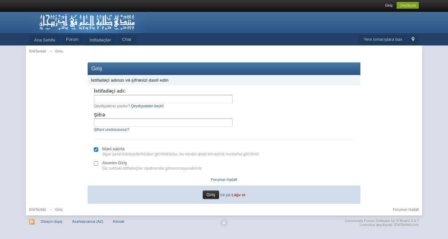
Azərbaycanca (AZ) (87, 221)
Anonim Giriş (114, 162)
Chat (126, 39)
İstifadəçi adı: (110, 91)
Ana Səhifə (44, 40)
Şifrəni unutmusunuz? (111, 129)
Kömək (118, 221)
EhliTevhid (37, 209)
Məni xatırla (113, 148)
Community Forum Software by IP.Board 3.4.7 (382, 221)
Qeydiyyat (408, 5)
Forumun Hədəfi (224, 180)
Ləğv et (238, 195)
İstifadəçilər (100, 40)
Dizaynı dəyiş (51, 221)
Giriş (389, 5)
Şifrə (99, 115)
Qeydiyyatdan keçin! (147, 106)
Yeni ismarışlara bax (383, 39)
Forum (72, 39)
